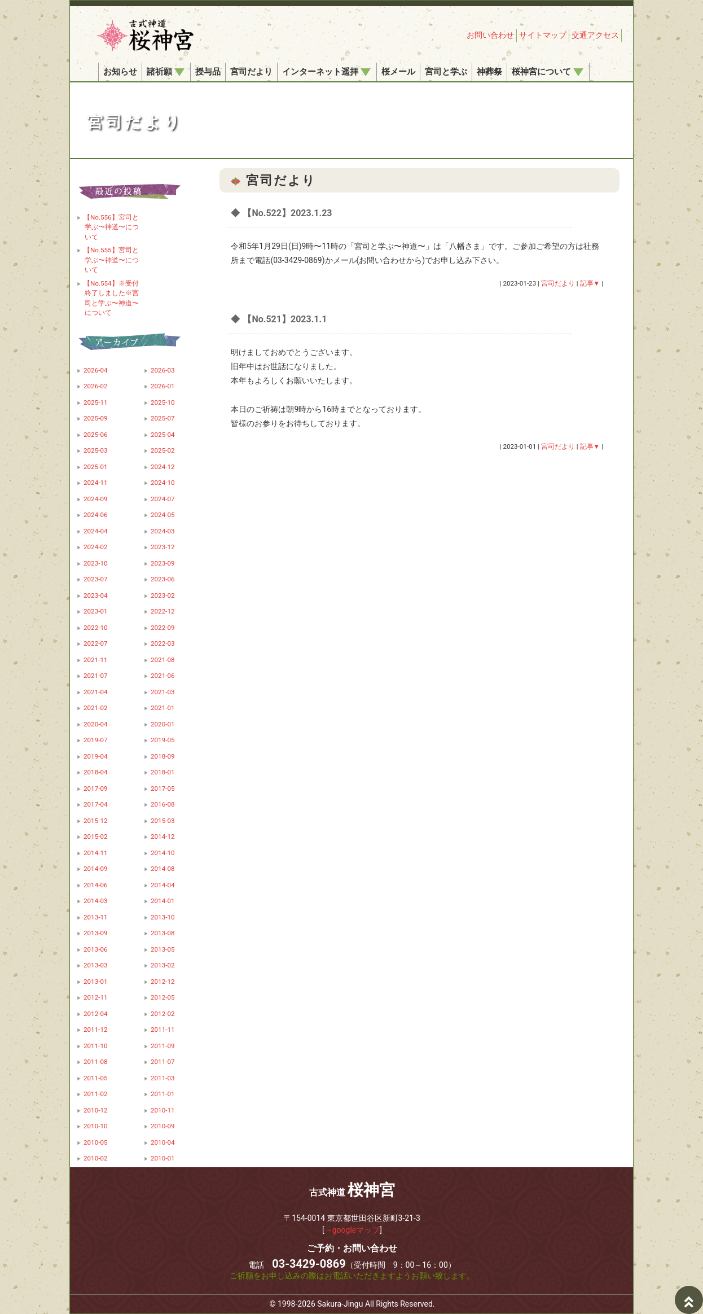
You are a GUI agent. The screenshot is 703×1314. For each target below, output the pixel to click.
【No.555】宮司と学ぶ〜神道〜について (111, 260)
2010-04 (163, 1142)
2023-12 (163, 547)
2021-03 (163, 692)
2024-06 (96, 515)
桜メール (398, 71)
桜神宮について (547, 71)
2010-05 (96, 1142)
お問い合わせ (490, 35)
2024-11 (96, 483)
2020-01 (163, 724)
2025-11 (96, 402)
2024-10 (163, 483)
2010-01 (163, 1158)
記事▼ (590, 283)
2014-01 (163, 901)
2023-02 (163, 595)
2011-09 (163, 1046)
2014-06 (96, 885)
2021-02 (96, 708)
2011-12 (96, 1029)
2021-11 (96, 660)
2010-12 (96, 1110)
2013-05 (163, 949)
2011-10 (96, 1046)
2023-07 (96, 579)
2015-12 (96, 821)
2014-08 (163, 869)
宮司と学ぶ (446, 71)
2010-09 (163, 1126)
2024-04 (96, 531)
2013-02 (163, 965)
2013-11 (96, 917)
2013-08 (163, 933)
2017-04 (96, 804)
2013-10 (163, 917)
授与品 (208, 71)
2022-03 (163, 643)
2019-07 (96, 740)
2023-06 (163, 579)
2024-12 (163, 467)
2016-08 (163, 804)
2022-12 (163, 611)
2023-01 (96, 611)
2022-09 (163, 628)
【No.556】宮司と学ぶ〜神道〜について (111, 227)
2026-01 (163, 386)
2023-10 (96, 563)
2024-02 (96, 547)
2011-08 (96, 1062)
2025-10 (163, 402)
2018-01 (163, 772)
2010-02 (96, 1158)
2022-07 (96, 643)
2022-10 (96, 628)
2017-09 (96, 788)
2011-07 (163, 1062)
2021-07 (96, 676)
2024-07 (163, 499)
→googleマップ (352, 1229)
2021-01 (163, 708)
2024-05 (163, 515)
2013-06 (96, 949)
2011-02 (96, 1094)
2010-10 (96, 1126)
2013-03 (96, 965)
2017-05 (163, 788)
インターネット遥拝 (326, 71)
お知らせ (120, 71)
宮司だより (251, 71)
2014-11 (96, 853)
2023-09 (163, 563)
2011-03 (163, 1078)
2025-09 (96, 418)
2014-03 (96, 901)
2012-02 (163, 1014)
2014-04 (163, 885)
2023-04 (96, 595)
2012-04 (96, 1014)
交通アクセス (595, 35)
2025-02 (163, 450)
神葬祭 (489, 71)
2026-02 (96, 386)
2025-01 (96, 467)
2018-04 (96, 772)
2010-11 (163, 1110)
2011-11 (163, 1029)
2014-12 (163, 836)
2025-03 (96, 450)
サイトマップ (542, 35)
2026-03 (163, 370)
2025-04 (163, 435)
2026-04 (96, 370)
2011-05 (96, 1078)
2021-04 (96, 692)
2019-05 (163, 740)
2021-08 (163, 660)
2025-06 (96, 435)
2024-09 (96, 499)
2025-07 (163, 418)
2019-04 (96, 756)
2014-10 (163, 853)
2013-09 (96, 933)
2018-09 (163, 756)
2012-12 (163, 982)
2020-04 (96, 724)
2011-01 (163, 1094)
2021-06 (163, 676)
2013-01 (96, 982)
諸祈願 (165, 71)
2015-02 (96, 836)
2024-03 (163, 531)
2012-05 (163, 997)
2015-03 (163, 821)
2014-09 (96, 869)
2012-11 (96, 997)
